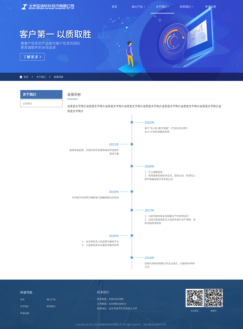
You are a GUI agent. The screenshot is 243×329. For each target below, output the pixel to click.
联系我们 (186, 6)
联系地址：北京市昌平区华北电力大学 (117, 308)
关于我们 (162, 6)
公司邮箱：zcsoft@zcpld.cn (111, 303)
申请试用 (210, 6)
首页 (114, 6)
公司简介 (27, 103)
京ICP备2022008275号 (154, 324)
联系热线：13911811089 (110, 299)
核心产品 (138, 6)
